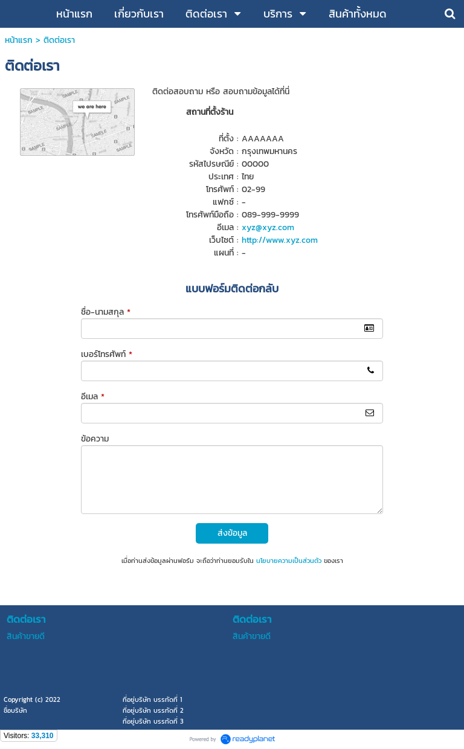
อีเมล (93, 396)
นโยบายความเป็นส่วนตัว (288, 560)
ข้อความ (95, 438)
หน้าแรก (19, 40)
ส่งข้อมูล (232, 533)
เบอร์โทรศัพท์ (106, 354)
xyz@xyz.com (268, 227)
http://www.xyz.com (280, 240)
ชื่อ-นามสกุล (105, 312)
